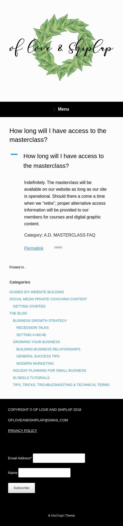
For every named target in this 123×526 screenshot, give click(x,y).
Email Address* (20, 458)
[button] (61, 161)
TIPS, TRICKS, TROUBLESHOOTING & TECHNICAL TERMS (61, 385)
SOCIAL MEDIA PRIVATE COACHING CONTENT (48, 299)
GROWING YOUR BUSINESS (36, 342)
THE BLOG (18, 313)
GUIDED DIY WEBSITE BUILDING (36, 292)
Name (12, 473)
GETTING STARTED (29, 306)
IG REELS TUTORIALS (31, 378)
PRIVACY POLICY (22, 431)
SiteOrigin (58, 515)
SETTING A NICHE (31, 335)
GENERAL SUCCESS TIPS (37, 356)
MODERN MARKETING (35, 363)
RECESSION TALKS (32, 328)
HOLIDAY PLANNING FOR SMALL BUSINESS (49, 370)
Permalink (43, 247)
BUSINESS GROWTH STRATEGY (40, 321)
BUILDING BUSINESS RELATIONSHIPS (48, 349)
